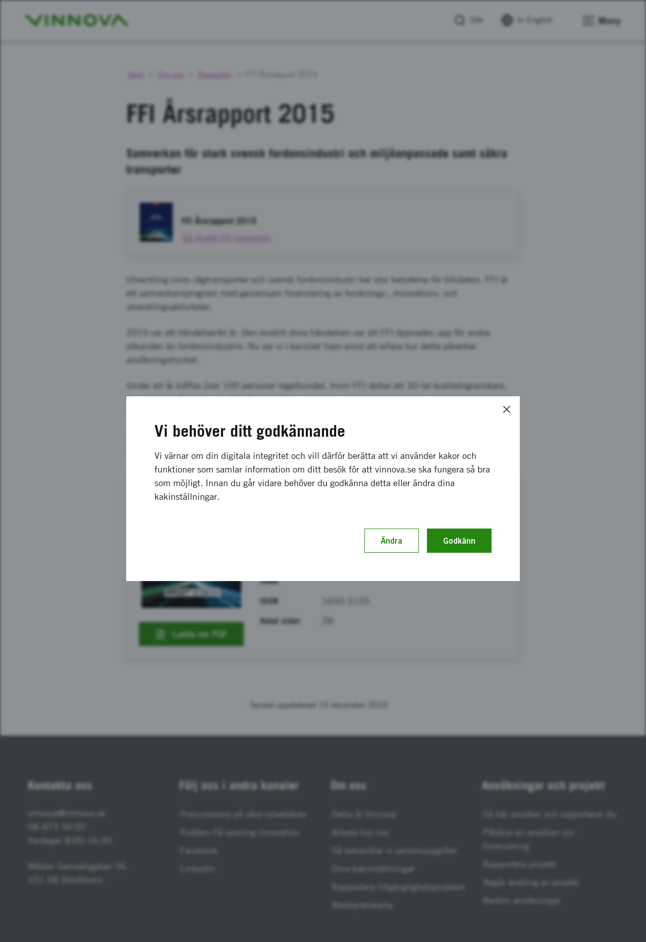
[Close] (507, 409)
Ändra (391, 541)
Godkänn (459, 541)
